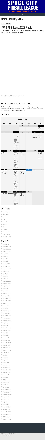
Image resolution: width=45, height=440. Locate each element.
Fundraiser (5, 221)
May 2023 (5, 288)
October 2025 (6, 251)
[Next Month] (41, 119)
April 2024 (5, 278)
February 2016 (6, 407)
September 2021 (7, 320)
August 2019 (6, 352)
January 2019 (6, 367)
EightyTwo (5, 214)
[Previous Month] (4, 119)
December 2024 (7, 266)
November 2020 (7, 328)
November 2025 (7, 249)
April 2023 (5, 291)
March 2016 (6, 404)
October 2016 (6, 392)
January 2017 (6, 387)
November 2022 (7, 301)
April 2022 (5, 308)
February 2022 (6, 310)
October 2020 (6, 330)
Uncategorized (6, 234)
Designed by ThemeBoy (6, 435)
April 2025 (5, 259)
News (4, 226)
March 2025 (6, 261)
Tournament (6, 231)
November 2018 (7, 370)
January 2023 (6, 296)
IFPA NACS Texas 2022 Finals (16, 27)
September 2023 (7, 283)
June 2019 (5, 357)
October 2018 (6, 372)
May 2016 (5, 402)
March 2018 (6, 377)
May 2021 (5, 325)
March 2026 (6, 244)
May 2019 (5, 360)
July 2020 (5, 333)
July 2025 (5, 254)
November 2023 (7, 281)
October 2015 (6, 416)
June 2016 (5, 399)
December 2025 (7, 246)
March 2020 (6, 335)
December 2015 (7, 411)
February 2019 (6, 365)
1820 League (6, 212)
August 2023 (6, 286)
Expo (4, 219)
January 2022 (6, 313)
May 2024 (5, 276)
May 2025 (5, 256)
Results (5, 229)
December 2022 (7, 298)
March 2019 (6, 362)
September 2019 (7, 350)
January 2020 (6, 340)
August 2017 (6, 382)
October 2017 (6, 379)
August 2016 (6, 397)
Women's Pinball (7, 236)
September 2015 (7, 419)
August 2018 (6, 374)
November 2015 (7, 414)
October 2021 (6, 318)
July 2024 (5, 273)
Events (4, 217)
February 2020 (6, 338)
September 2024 (7, 268)
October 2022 (6, 303)
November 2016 (7, 389)
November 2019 (7, 345)
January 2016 (6, 409)
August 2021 (6, 323)
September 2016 (7, 394)
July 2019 (5, 355)
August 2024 (6, 271)
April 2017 (5, 384)
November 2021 (7, 315)
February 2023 (6, 293)
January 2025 (6, 264)
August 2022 (6, 305)
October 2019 (6, 347)
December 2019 (7, 342)
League (5, 224)
